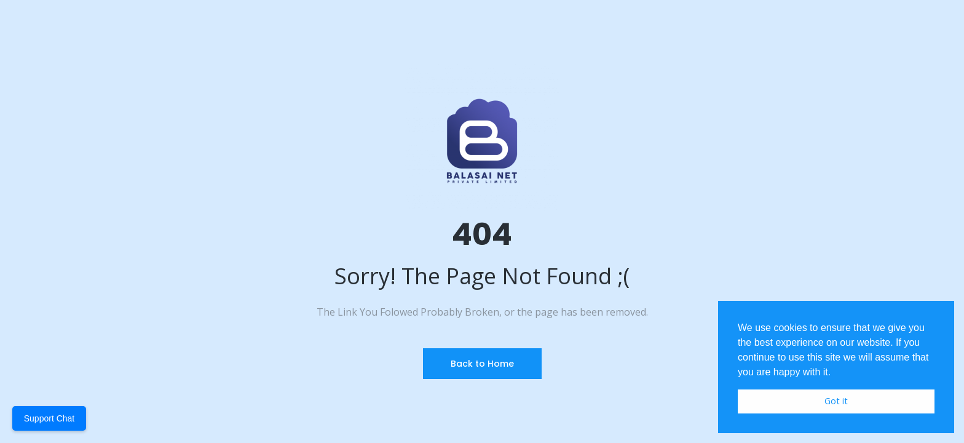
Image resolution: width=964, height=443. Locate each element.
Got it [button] (836, 401)
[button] (835, 373)
